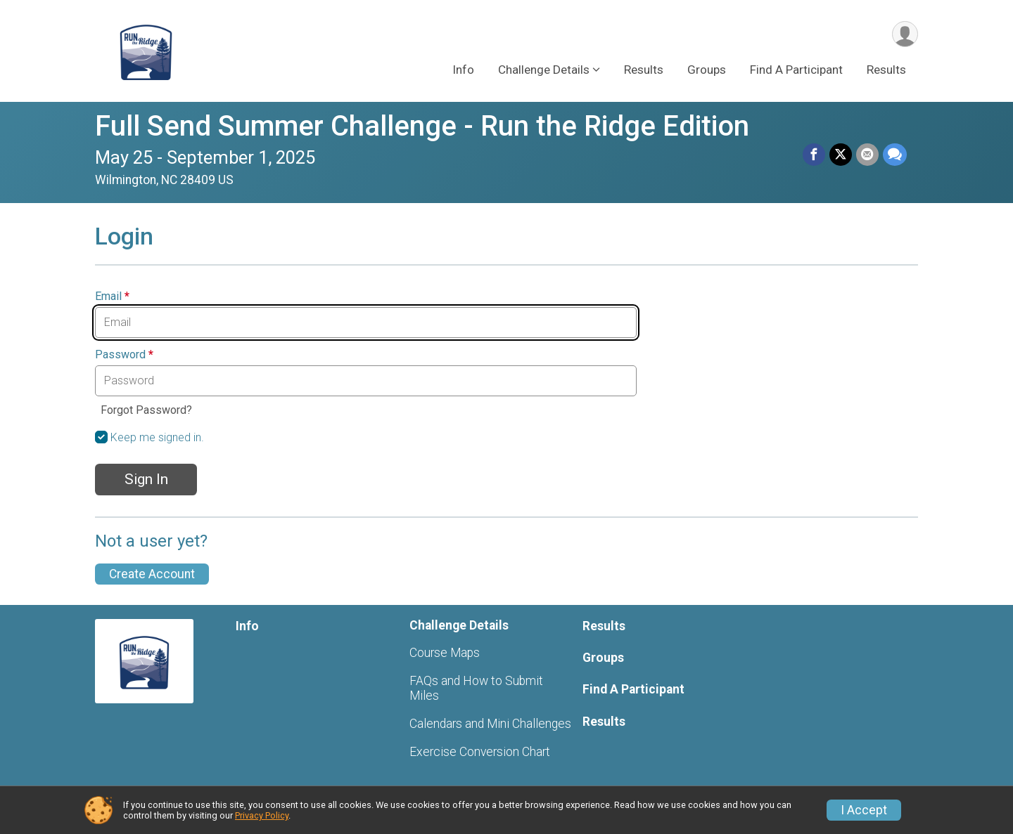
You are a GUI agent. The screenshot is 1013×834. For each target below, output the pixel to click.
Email (112, 296)
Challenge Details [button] (544, 70)
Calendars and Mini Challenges (490, 724)
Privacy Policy (261, 815)
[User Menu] (905, 34)
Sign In (146, 479)
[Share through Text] (895, 154)
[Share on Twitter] (840, 154)
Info (463, 70)
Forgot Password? (146, 410)
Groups (706, 70)
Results (643, 70)
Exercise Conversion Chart (479, 752)
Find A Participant (796, 70)
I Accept (864, 810)
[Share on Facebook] (814, 154)
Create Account (152, 574)
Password (124, 354)
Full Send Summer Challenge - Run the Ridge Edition (422, 126)
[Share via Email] (867, 154)
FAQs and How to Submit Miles (476, 688)
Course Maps (444, 653)
